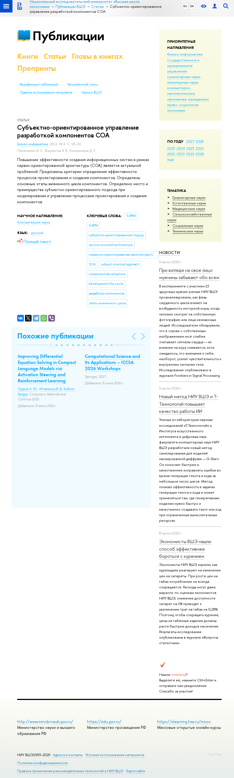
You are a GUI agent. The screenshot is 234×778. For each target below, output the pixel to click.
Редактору (214, 754)
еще (170, 159)
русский (37, 233)
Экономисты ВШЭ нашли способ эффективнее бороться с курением (185, 548)
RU (185, 6)
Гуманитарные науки (188, 197)
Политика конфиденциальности (42, 763)
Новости (169, 252)
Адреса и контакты (68, 754)
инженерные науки (183, 82)
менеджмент (198, 99)
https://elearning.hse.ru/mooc (184, 721)
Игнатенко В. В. (50, 389)
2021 (171, 153)
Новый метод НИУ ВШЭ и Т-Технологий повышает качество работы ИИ (188, 403)
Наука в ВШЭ (91, 92)
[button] (51, 345)
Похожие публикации (55, 336)
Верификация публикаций (39, 84)
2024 (181, 148)
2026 (200, 141)
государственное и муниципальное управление (183, 65)
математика (177, 99)
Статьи (55, 56)
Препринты (36, 68)
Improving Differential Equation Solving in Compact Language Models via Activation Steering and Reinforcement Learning (47, 368)
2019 (190, 153)
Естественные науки (189, 202)
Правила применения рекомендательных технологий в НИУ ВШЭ (70, 771)
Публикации (68, 35)
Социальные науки (187, 225)
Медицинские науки (188, 208)
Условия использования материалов (114, 754)
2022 (200, 148)
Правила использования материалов (46, 92)
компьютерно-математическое (181, 90)
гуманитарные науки (183, 76)
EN (192, 6)
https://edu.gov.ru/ (104, 721)
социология (189, 104)
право (172, 104)
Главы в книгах (97, 56)
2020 (181, 153)
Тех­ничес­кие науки (187, 231)
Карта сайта (135, 771)
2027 (190, 141)
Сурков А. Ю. (28, 389)
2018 (200, 153)
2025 (171, 148)
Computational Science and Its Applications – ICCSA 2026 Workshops (112, 362)
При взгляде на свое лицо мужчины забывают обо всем (189, 273)
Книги (27, 56)
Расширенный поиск (82, 84)
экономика (176, 110)
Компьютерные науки (33, 222)
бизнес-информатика (184, 54)
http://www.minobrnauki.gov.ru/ (45, 721)
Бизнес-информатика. (33, 144)
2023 (190, 148)
